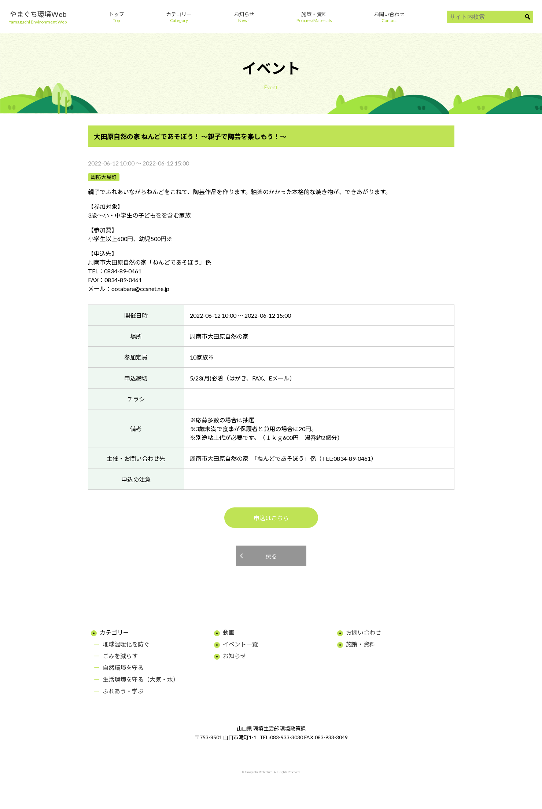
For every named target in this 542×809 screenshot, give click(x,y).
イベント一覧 (240, 644)
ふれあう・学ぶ (123, 691)
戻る (271, 556)
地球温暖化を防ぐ (126, 644)
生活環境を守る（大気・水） (141, 679)
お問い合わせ (363, 632)
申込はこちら (271, 517)
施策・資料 (360, 644)
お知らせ (234, 655)
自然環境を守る (123, 667)
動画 (229, 632)
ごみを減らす (120, 655)
